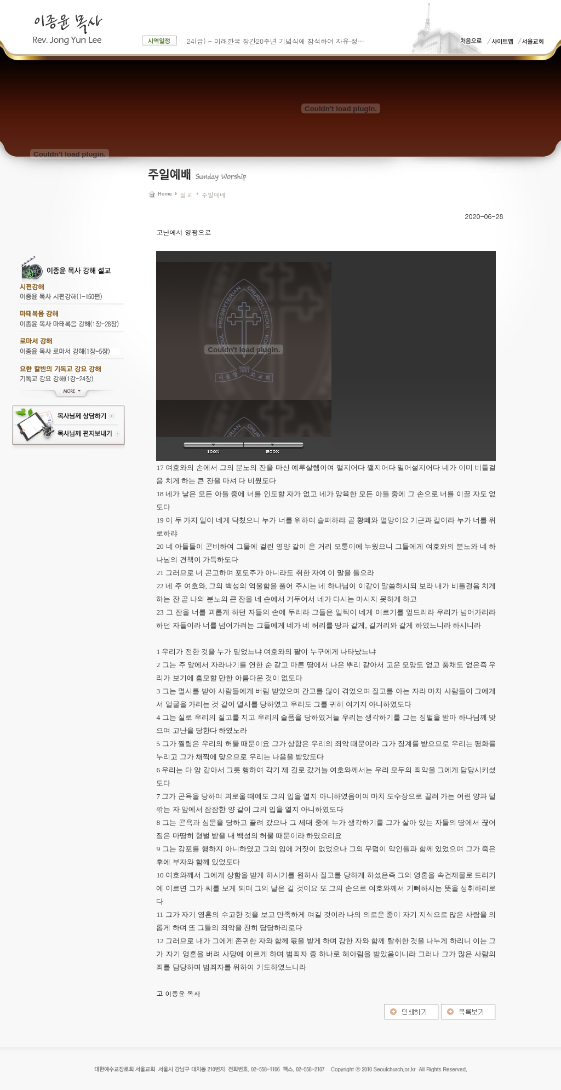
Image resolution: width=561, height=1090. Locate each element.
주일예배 (214, 195)
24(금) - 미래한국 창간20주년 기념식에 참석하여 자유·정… (275, 40)
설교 (186, 195)
